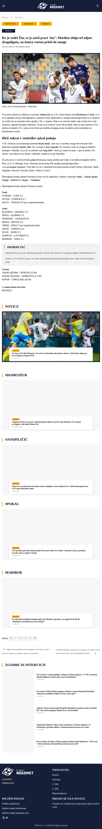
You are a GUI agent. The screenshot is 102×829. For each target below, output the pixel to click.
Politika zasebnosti (11, 804)
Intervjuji (56, 779)
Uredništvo (7, 779)
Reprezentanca (59, 793)
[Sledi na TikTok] (7, 818)
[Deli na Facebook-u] (16, 638)
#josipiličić (29, 24)
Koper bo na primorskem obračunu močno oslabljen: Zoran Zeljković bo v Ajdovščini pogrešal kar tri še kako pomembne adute (50, 487)
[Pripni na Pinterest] (30, 638)
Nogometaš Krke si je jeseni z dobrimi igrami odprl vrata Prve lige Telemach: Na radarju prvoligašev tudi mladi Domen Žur (50, 253)
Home (5, 17)
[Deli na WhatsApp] (11, 638)
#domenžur (10, 24)
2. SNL (55, 789)
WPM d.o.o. (40, 825)
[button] (3, 6)
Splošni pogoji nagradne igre (15, 813)
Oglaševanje (8, 783)
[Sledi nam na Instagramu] (4, 818)
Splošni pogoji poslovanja (14, 808)
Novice (18, 17)
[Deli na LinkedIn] (35, 638)
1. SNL (55, 784)
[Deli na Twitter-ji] (20, 638)
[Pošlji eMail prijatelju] (25, 638)
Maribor (8, 31)
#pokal (45, 24)
